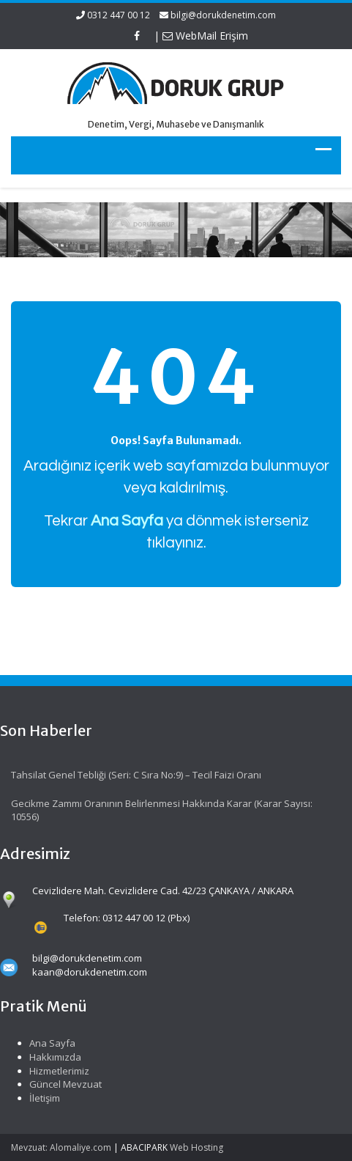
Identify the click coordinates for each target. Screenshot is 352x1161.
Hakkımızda (53, 1057)
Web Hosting (196, 1147)
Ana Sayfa (50, 1043)
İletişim (42, 1098)
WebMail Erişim (205, 36)
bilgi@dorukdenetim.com (223, 15)
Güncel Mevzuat (63, 1084)
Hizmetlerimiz (57, 1070)
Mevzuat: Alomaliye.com (61, 1147)
